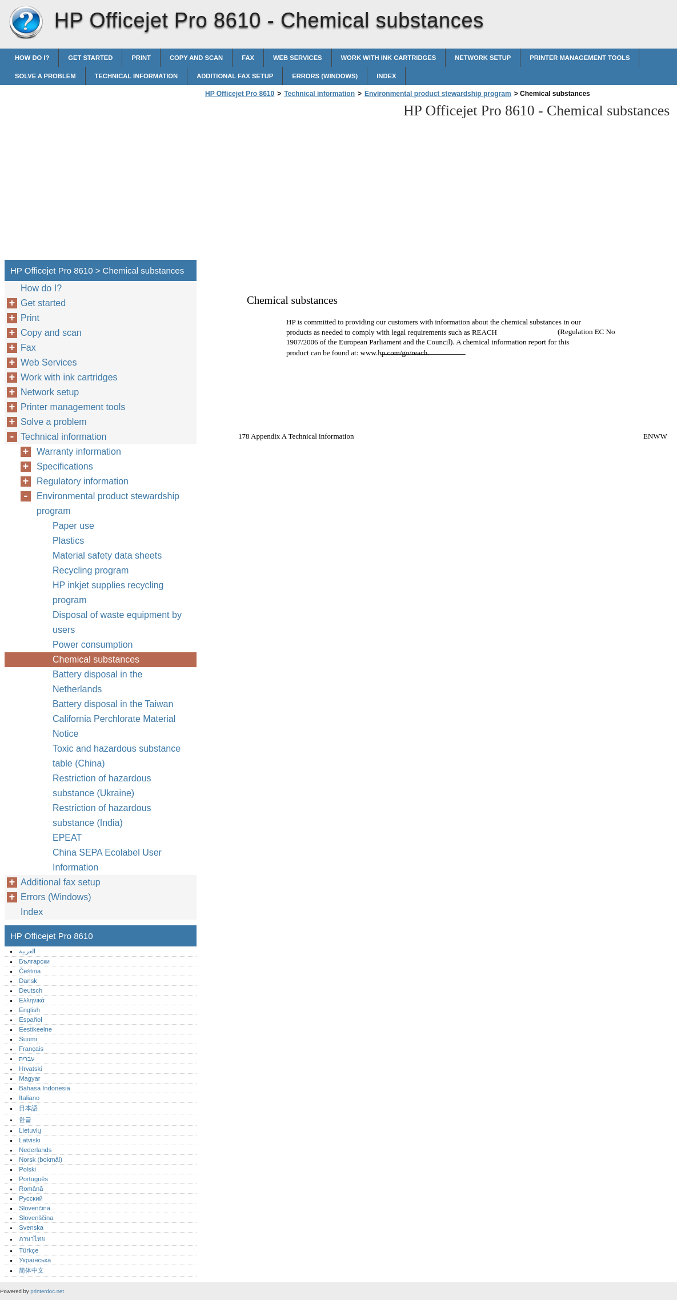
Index (386, 76)
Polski (27, 1169)
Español (30, 1019)
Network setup (483, 57)
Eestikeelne (35, 1029)
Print (141, 57)
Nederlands (35, 1149)
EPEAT (67, 837)
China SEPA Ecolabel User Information (107, 860)
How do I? (32, 57)
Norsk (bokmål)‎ (40, 1159)
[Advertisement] (298, 182)
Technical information (136, 76)
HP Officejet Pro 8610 (26, 23)
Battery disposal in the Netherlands (97, 681)
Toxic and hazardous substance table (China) (117, 756)
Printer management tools (580, 57)
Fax (248, 57)
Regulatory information (83, 481)
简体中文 (31, 1270)
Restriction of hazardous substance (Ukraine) (102, 785)
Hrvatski (30, 1068)
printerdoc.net (47, 1291)
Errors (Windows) (325, 76)
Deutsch (30, 990)
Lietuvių (30, 1130)
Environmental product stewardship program (437, 94)
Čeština (30, 971)
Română (31, 1188)
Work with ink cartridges (388, 57)
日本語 (28, 1108)
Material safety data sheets (107, 555)
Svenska (31, 1227)
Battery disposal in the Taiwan (113, 704)
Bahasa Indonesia (44, 1088)
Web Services (297, 57)
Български (34, 961)
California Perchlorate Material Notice (114, 726)
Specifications (65, 466)
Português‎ (33, 1178)
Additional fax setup (235, 76)
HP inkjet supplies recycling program (108, 592)
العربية (27, 951)
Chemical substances (96, 659)
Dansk (28, 980)
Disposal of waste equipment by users (117, 622)
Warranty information (79, 451)
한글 (25, 1119)
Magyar (29, 1078)
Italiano (29, 1097)
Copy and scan (196, 57)
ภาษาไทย (32, 1238)
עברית (27, 1058)
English (29, 1009)
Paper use (73, 526)
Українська (35, 1260)
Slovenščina (36, 1217)
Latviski (29, 1140)
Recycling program (91, 570)
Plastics (68, 540)
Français (31, 1048)
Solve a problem (45, 76)
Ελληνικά (32, 1000)
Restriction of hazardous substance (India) (102, 815)
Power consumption (93, 644)
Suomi (28, 1039)
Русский (31, 1198)
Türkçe (28, 1250)
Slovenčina (34, 1208)
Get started (90, 57)
